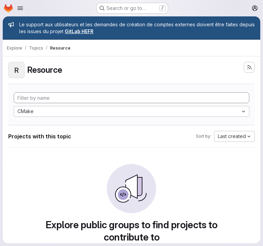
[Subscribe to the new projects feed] (249, 67)
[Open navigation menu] (20, 8)
